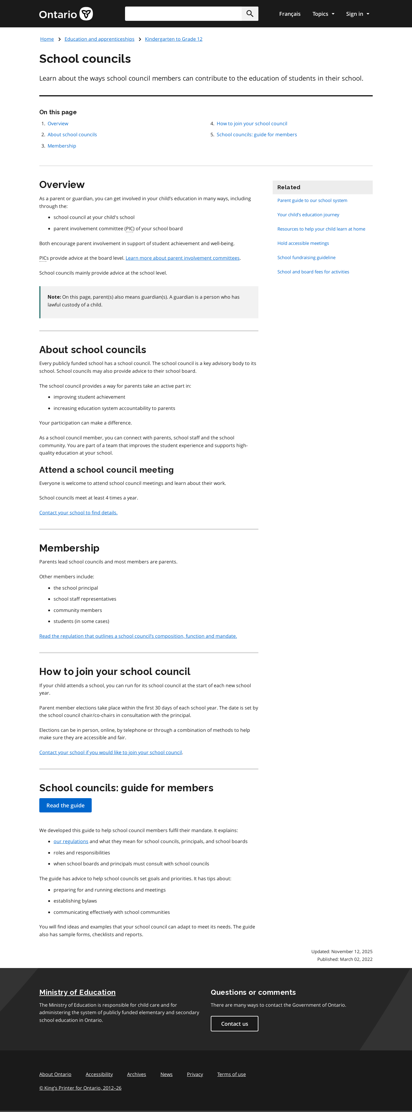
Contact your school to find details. (78, 512)
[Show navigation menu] (323, 14)
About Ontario (55, 1074)
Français (290, 13)
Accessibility (99, 1074)
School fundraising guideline (306, 257)
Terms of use (231, 1074)
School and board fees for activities (313, 272)
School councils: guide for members (257, 134)
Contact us (234, 1023)
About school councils (72, 134)
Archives (136, 1074)
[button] (250, 14)
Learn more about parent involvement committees (183, 258)
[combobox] (191, 13)
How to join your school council (252, 123)
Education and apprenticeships (100, 39)
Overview (58, 123)
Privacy (195, 1074)
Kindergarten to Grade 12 (173, 39)
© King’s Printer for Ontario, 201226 (80, 1087)
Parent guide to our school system (312, 200)
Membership (62, 145)
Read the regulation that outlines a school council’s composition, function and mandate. (138, 636)
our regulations (71, 841)
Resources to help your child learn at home (321, 229)
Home (47, 39)
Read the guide (65, 805)
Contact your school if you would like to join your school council (110, 752)
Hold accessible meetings (303, 243)
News (166, 1074)
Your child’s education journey (308, 214)
